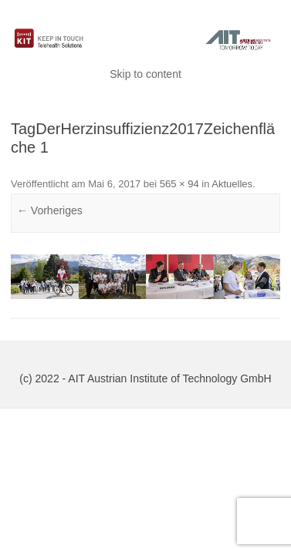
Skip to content (145, 74)
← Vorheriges (50, 210)
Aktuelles (231, 184)
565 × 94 (179, 184)
